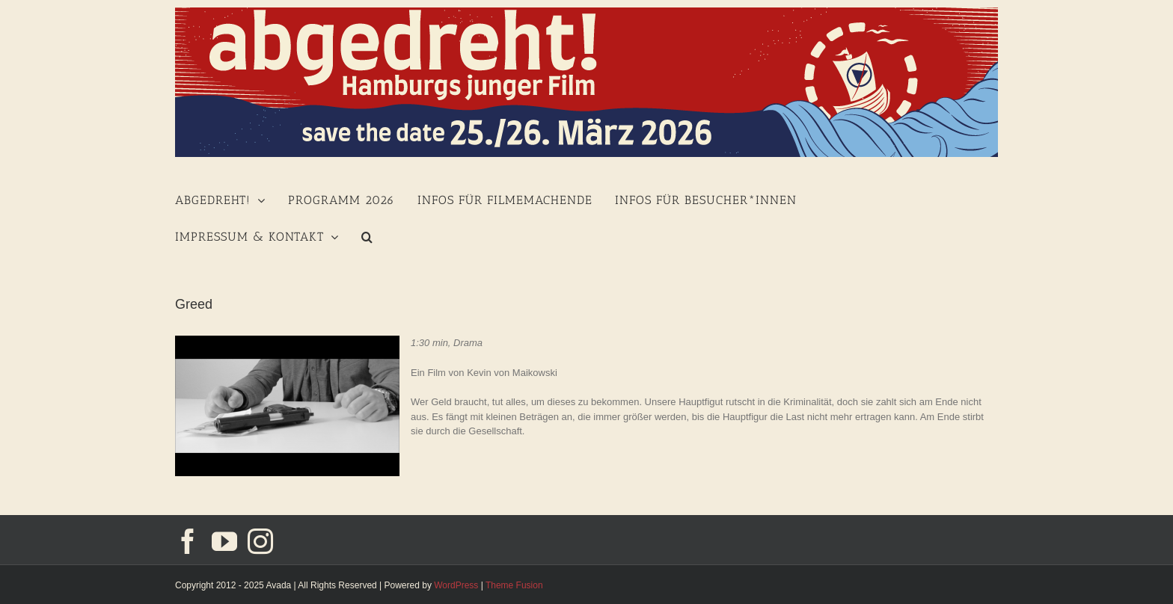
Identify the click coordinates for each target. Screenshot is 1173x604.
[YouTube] (224, 541)
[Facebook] (187, 541)
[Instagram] (260, 541)
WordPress (456, 585)
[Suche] (367, 235)
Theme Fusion (514, 585)
